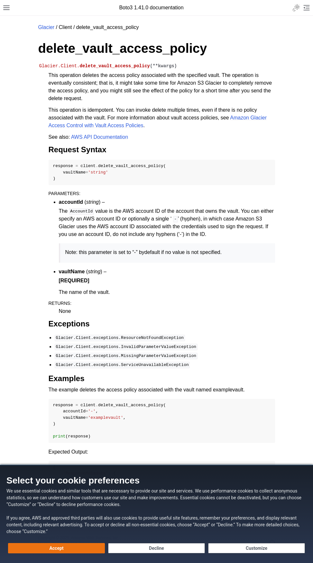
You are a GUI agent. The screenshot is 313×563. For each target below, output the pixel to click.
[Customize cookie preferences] (256, 548)
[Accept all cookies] (56, 548)
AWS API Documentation (99, 137)
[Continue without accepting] (156, 548)
